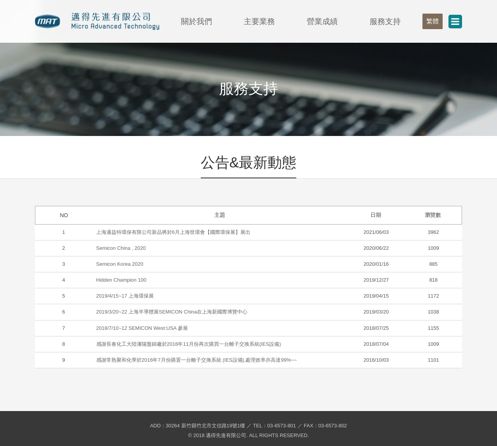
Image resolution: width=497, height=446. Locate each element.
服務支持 (385, 21)
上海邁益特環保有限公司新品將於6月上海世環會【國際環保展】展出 (173, 232)
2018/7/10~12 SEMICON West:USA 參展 (142, 328)
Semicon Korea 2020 (119, 264)
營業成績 (322, 21)
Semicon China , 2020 (121, 248)
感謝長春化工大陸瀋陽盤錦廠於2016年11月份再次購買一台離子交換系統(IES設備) (188, 344)
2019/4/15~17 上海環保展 (125, 296)
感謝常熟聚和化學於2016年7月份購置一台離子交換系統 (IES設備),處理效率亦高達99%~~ (196, 360)
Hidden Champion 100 (121, 280)
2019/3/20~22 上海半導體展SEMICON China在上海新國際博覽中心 (172, 312)
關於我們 (196, 21)
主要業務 (259, 21)
